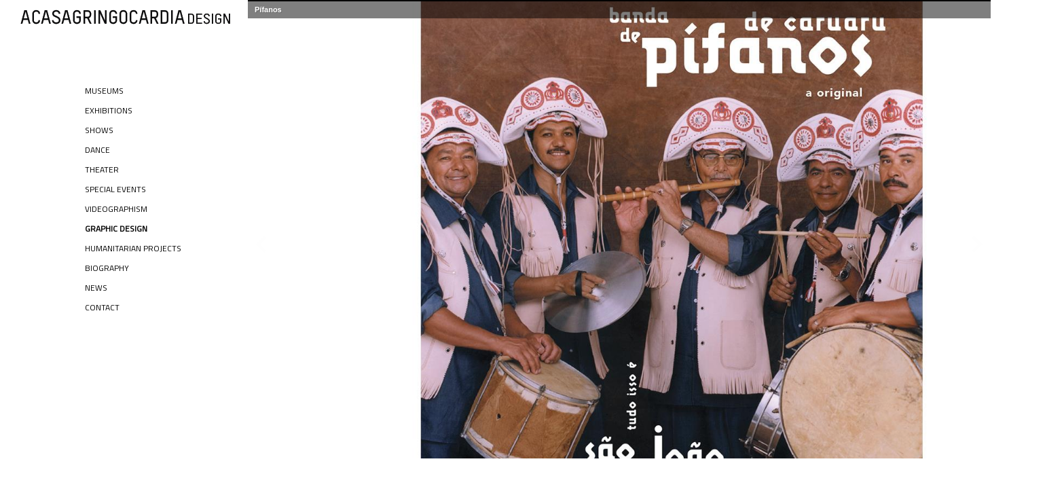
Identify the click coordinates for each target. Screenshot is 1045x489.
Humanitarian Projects (133, 248)
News (96, 287)
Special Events (115, 189)
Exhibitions (108, 110)
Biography (107, 267)
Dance (97, 149)
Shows (99, 130)
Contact (102, 307)
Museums (104, 90)
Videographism (116, 208)
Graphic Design (116, 228)
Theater (102, 169)
